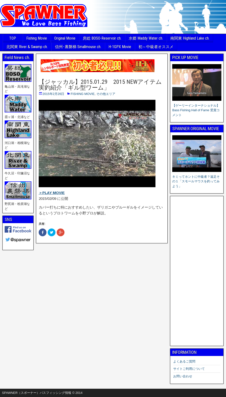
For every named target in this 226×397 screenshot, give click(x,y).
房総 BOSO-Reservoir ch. (102, 38)
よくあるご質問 (184, 361)
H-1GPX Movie (119, 46)
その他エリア (105, 94)
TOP (12, 38)
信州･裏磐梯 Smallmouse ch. (78, 46)
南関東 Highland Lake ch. (189, 38)
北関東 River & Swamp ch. (27, 46)
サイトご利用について (189, 369)
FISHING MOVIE (82, 94)
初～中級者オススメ (155, 46)
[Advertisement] (196, 271)
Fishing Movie (36, 38)
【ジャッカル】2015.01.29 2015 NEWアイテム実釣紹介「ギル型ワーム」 (100, 84)
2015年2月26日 (53, 94)
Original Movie (64, 38)
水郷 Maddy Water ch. (146, 38)
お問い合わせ (182, 376)
